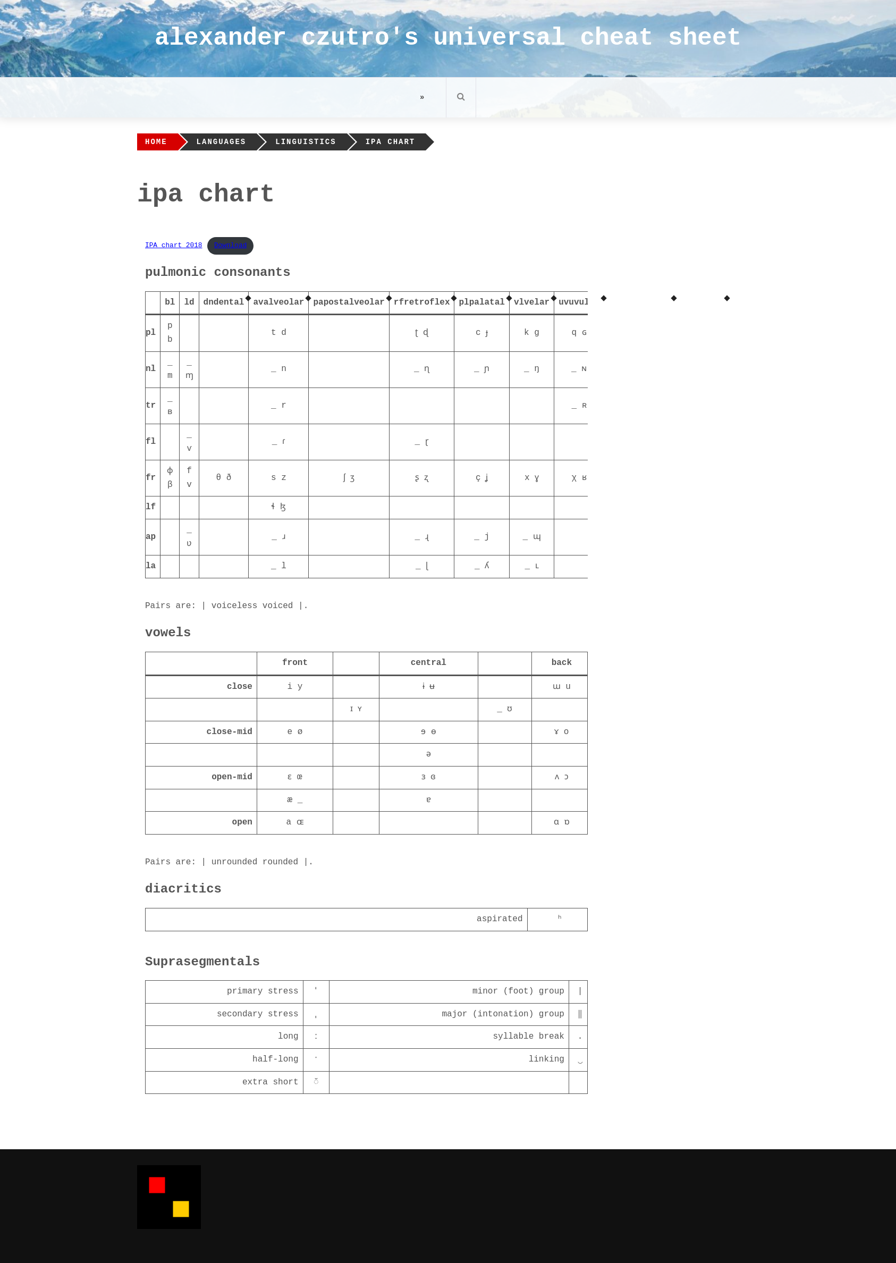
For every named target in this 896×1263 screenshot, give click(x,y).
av (258, 302)
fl (151, 442)
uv (564, 302)
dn (209, 302)
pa (318, 302)
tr (151, 405)
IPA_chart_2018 (173, 245)
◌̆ (316, 1082)
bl (170, 302)
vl (519, 302)
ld (189, 302)
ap (151, 537)
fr (151, 478)
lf (151, 507)
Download (230, 245)
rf (399, 302)
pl (464, 302)
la (151, 566)
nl (151, 369)
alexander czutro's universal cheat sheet (448, 38)
